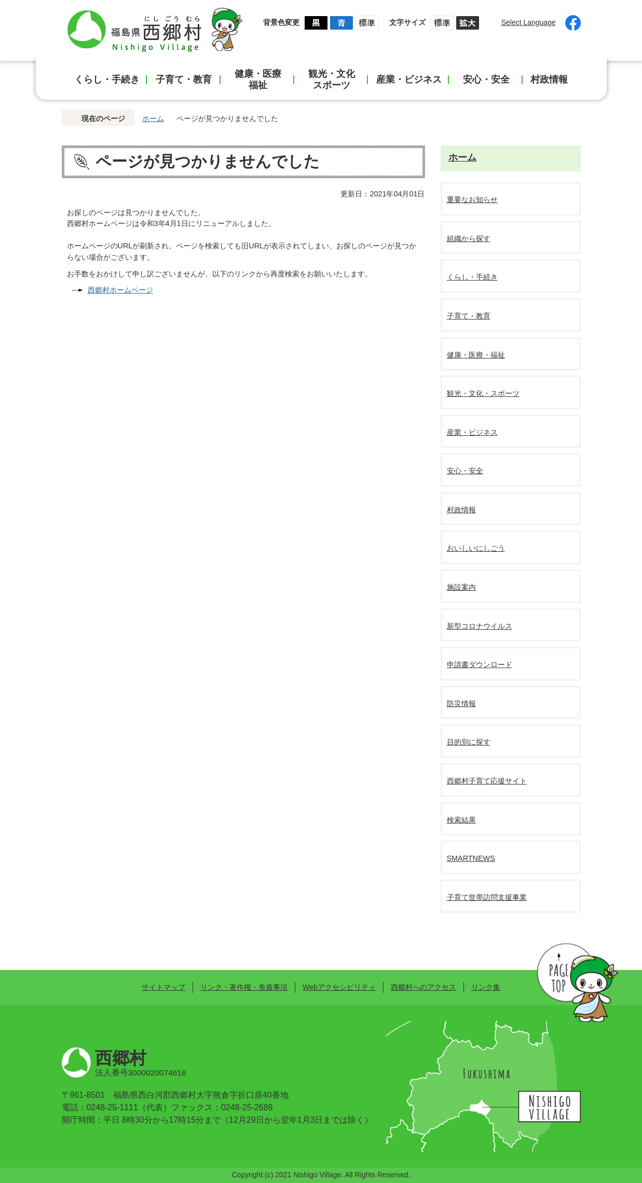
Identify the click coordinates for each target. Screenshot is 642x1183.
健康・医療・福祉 (476, 355)
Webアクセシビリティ (339, 987)
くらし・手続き (107, 79)
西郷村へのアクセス (423, 987)
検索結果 (461, 820)
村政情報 (549, 79)
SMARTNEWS (471, 858)
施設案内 (461, 587)
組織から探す (468, 238)
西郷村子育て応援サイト (487, 781)
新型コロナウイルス (479, 626)
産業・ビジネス (409, 79)
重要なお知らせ (472, 199)
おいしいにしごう (476, 548)
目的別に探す (468, 742)
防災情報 (461, 703)
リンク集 (485, 987)
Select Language (528, 22)
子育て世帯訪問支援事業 (487, 897)
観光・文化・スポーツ (483, 393)
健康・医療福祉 (258, 79)
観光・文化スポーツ (331, 79)
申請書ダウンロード (479, 664)
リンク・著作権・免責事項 (244, 987)
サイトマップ (163, 987)
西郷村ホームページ (120, 290)
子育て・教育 (184, 79)
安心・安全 (486, 79)
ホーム (153, 118)
